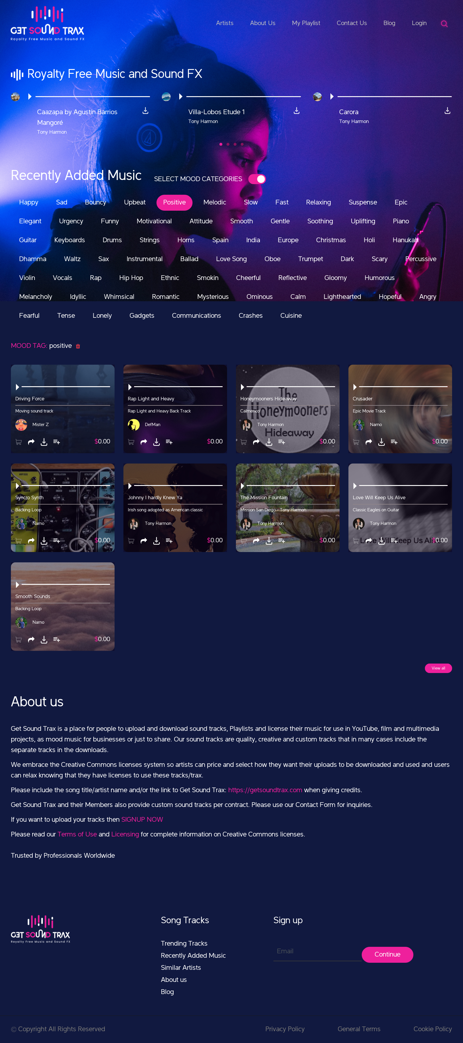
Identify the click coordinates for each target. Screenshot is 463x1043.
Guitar (28, 240)
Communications (196, 316)
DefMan (152, 425)
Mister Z (40, 425)
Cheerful (248, 278)
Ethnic (170, 278)
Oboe (273, 259)
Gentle (280, 221)
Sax (103, 259)
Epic (401, 202)
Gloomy (336, 278)
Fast (281, 202)
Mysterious (213, 297)
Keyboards (69, 240)
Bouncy (95, 202)
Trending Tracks (184, 943)
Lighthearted (342, 297)
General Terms (359, 1029)
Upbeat (135, 202)
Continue (387, 954)
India (253, 240)
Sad (61, 202)
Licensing (125, 834)
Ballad (189, 259)
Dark (347, 259)
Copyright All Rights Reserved (58, 1029)
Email (285, 951)
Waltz (72, 259)
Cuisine (291, 316)
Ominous (260, 297)
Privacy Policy (285, 1029)
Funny (110, 221)
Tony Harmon (270, 425)
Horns (186, 240)
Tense (66, 316)
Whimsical (119, 297)
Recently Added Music (193, 956)
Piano (401, 221)
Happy (28, 202)
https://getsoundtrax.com (265, 790)
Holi (369, 240)
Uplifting (363, 221)
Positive (174, 202)
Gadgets (142, 316)
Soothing (320, 221)
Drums (112, 240)
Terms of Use (77, 834)
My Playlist (306, 23)
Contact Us (352, 23)
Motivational (154, 221)
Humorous (380, 278)
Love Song (231, 259)
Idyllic (78, 297)
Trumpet (310, 259)
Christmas (331, 240)
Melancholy (35, 297)
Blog (389, 23)
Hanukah (406, 240)
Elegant (30, 221)
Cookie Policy (433, 1029)
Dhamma (32, 259)
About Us (262, 23)
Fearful (29, 316)
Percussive (420, 259)
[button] (220, 144)
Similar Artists (181, 968)
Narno (376, 425)
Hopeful (390, 297)
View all (438, 668)
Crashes (251, 316)
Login (419, 23)
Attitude (201, 221)
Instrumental (145, 259)
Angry (427, 297)
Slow (251, 202)
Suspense (363, 202)
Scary (380, 259)
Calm (298, 297)
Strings (150, 240)
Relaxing (318, 202)
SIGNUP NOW (142, 819)
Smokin (208, 278)
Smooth (241, 221)
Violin (27, 278)
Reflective (292, 278)
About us (174, 980)
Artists (225, 23)
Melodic (214, 202)
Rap (96, 278)
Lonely (102, 316)
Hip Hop (131, 278)
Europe (288, 240)
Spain (220, 240)
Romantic (166, 297)
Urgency (71, 221)
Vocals (62, 278)
